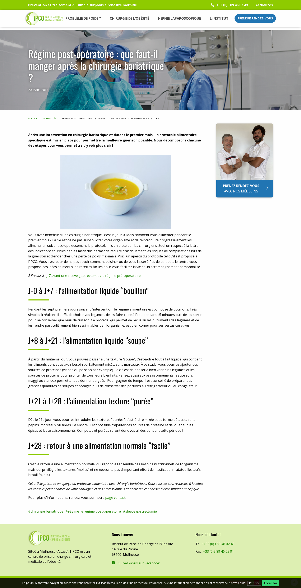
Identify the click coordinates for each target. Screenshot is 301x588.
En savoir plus (236, 583)
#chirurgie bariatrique (45, 511)
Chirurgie (60, 90)
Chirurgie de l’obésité (129, 18)
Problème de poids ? (83, 18)
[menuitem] (83, 18)
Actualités (264, 5)
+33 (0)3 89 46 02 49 (232, 5)
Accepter (270, 583)
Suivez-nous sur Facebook (139, 563)
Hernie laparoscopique (179, 18)
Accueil (32, 118)
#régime (72, 511)
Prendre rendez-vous (255, 18)
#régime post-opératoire (101, 511)
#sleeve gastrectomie (140, 511)
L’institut (219, 18)
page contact (115, 497)
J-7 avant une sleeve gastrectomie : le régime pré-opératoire (93, 275)
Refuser (254, 583)
